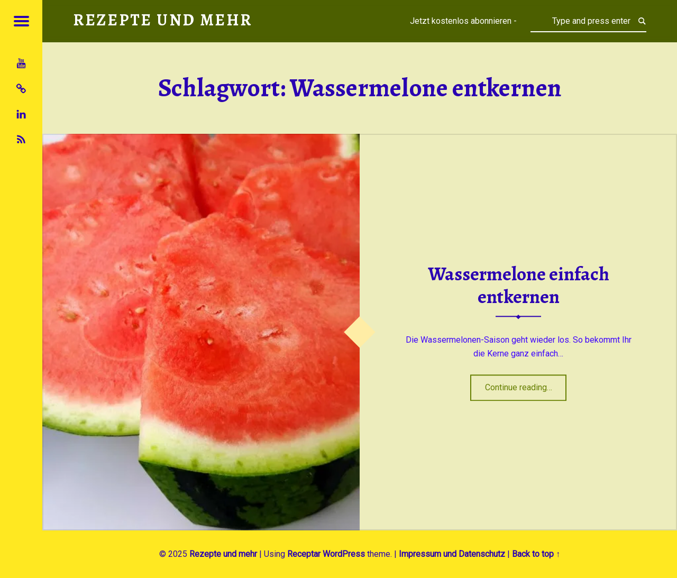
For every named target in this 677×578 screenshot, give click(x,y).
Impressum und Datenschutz (452, 554)
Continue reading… (526, 383)
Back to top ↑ (536, 554)
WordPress (344, 554)
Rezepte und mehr (223, 554)
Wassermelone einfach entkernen (518, 286)
